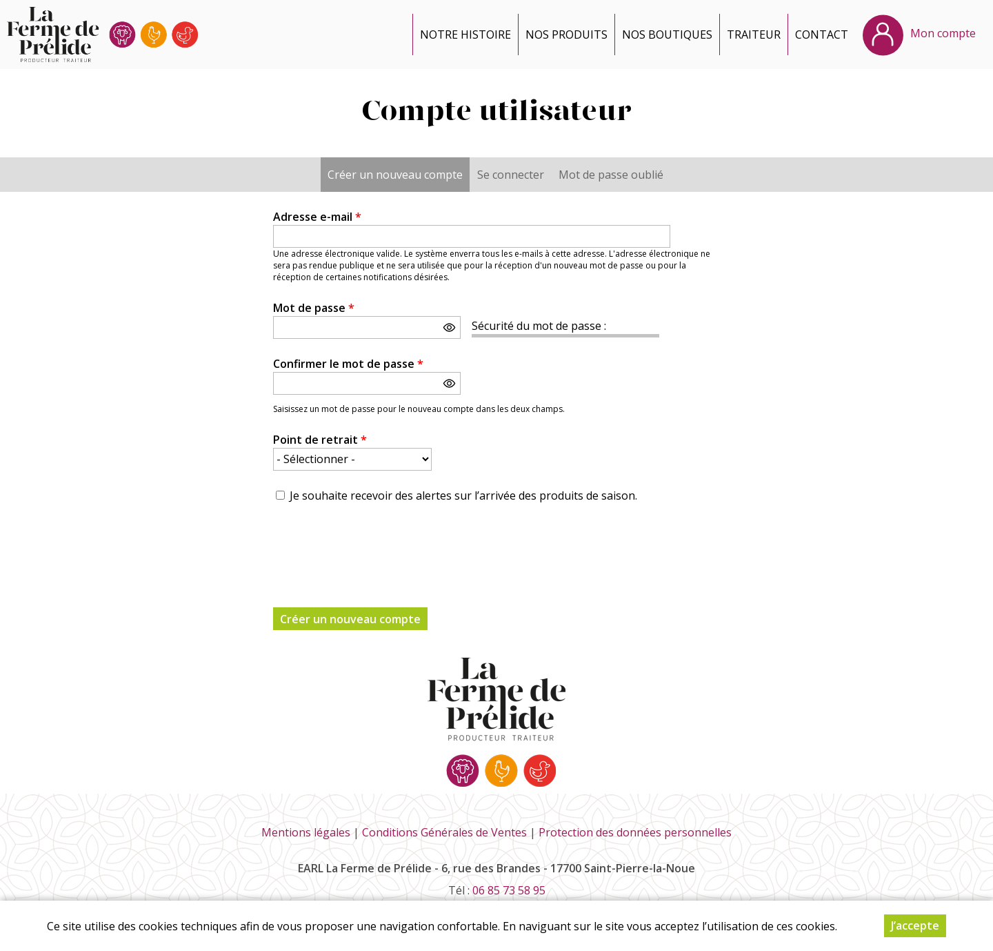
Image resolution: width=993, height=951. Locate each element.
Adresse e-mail (317, 216)
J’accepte (915, 925)
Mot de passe (313, 307)
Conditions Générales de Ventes (444, 832)
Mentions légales (305, 832)
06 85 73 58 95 (508, 890)
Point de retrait (320, 439)
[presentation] (378, 547)
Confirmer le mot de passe (348, 363)
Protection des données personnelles (635, 832)
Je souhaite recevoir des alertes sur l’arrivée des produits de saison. (463, 495)
